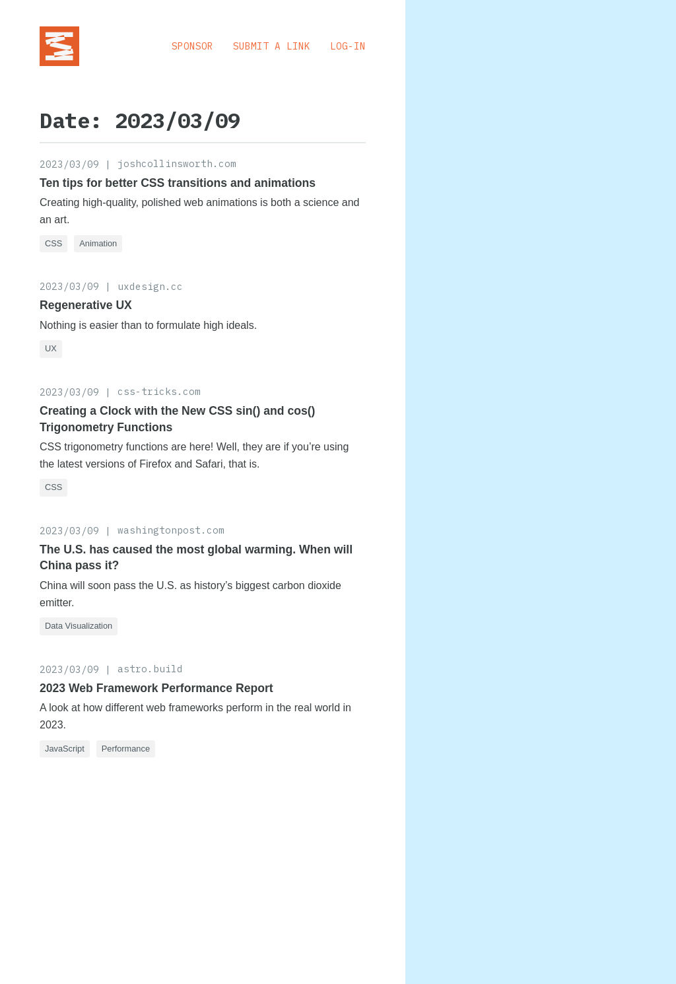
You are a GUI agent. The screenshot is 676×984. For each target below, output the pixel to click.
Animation (98, 243)
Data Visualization (78, 626)
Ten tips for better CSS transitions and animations (178, 183)
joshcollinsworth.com (177, 163)
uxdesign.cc (150, 286)
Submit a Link (271, 46)
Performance (126, 749)
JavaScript (64, 749)
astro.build (150, 668)
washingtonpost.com (171, 530)
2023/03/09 (69, 164)
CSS (53, 243)
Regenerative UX (86, 305)
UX (51, 348)
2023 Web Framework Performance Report (156, 688)
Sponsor (192, 46)
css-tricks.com (159, 391)
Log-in (348, 46)
